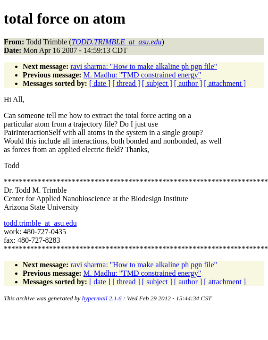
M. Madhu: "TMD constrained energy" (142, 75)
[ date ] (99, 83)
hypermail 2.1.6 (102, 298)
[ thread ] (126, 83)
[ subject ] (157, 83)
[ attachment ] (225, 83)
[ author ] (188, 83)
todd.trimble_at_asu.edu (40, 223)
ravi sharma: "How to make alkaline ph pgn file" (143, 66)
